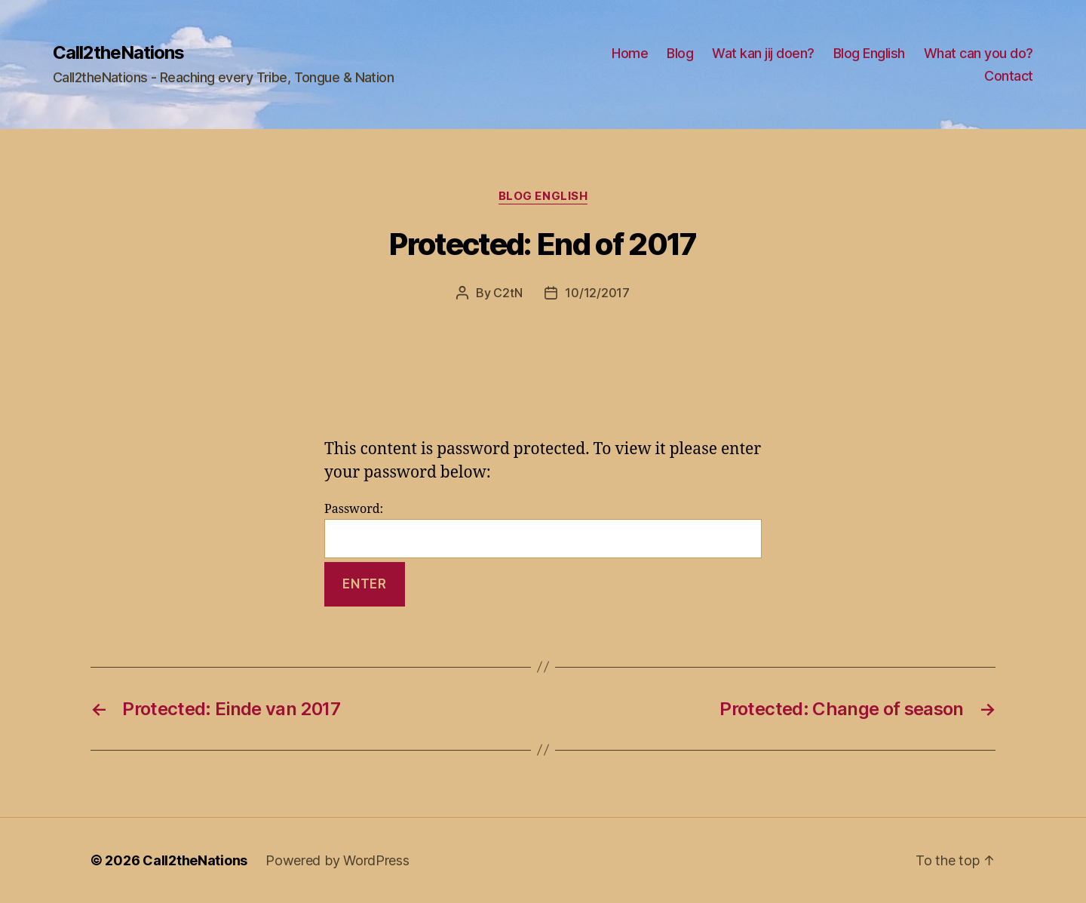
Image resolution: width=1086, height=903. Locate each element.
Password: (543, 530)
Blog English (869, 53)
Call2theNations (118, 53)
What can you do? (978, 53)
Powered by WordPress (337, 860)
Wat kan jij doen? (763, 53)
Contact (1008, 76)
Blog (680, 53)
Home (630, 53)
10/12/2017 (597, 292)
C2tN (507, 292)
